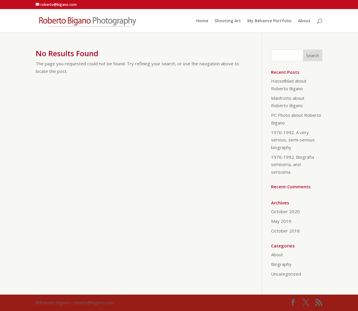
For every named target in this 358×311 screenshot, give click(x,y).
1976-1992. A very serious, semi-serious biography (293, 139)
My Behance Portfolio (269, 21)
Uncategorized (286, 274)
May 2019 (281, 221)
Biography (281, 264)
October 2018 (285, 231)
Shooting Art (228, 21)
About (304, 21)
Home (202, 21)
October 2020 (285, 211)
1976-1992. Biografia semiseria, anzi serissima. (292, 164)
